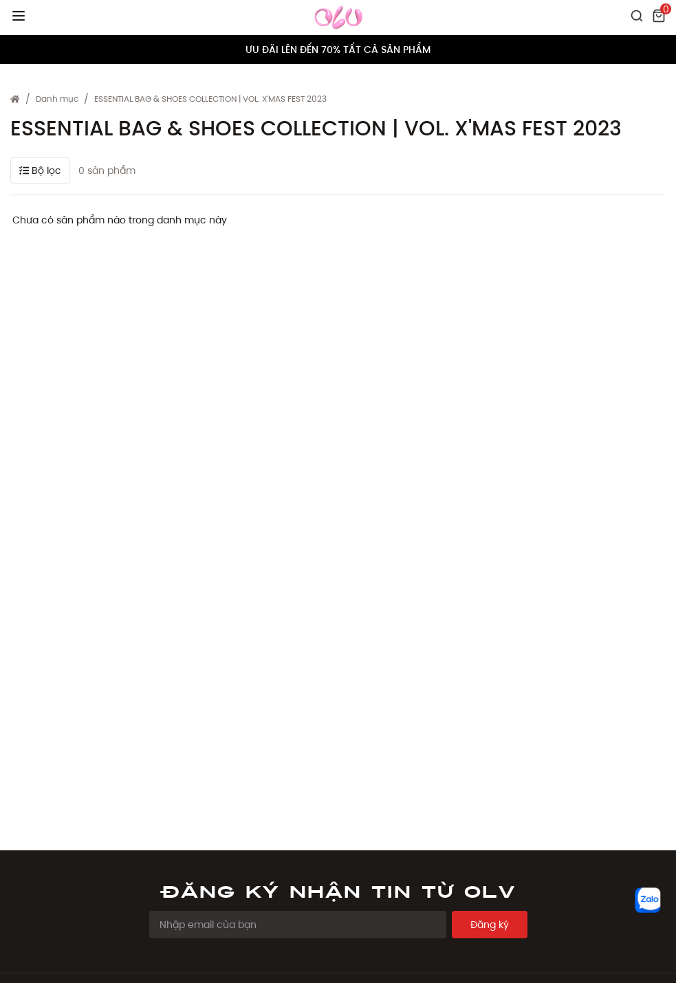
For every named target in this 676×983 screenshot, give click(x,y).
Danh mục (57, 98)
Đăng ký (489, 924)
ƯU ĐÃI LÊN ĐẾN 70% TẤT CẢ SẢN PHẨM (338, 49)
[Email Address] (297, 924)
